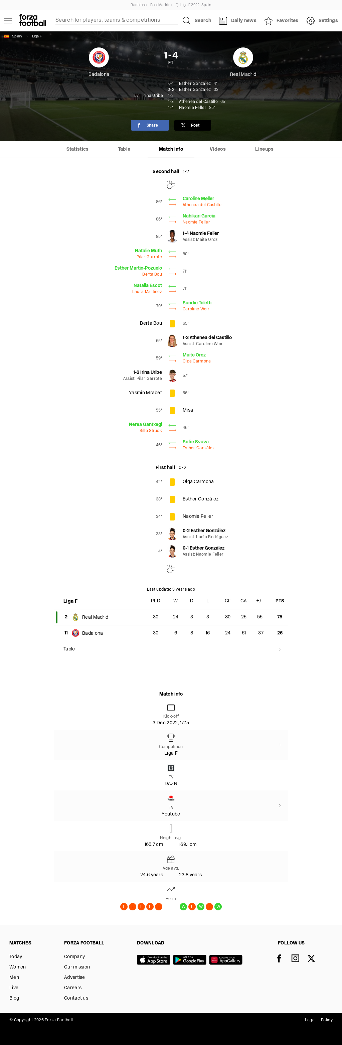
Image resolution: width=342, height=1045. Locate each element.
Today (15, 956)
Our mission (77, 967)
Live (13, 988)
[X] (315, 959)
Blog (14, 998)
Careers (72, 988)
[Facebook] (283, 959)
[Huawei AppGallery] (227, 960)
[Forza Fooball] (32, 21)
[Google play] (191, 960)
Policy (327, 1020)
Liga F (37, 36)
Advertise (74, 977)
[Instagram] (299, 959)
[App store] (155, 960)
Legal (310, 1020)
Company (74, 956)
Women (17, 967)
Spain (13, 36)
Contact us (76, 998)
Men (14, 977)
